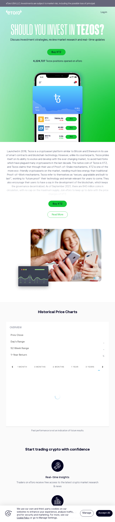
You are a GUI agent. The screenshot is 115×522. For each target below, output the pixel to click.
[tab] (17, 366)
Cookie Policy (23, 518)
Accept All (104, 513)
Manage (87, 513)
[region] (57, 514)
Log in (104, 12)
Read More (57, 214)
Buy (71, 118)
